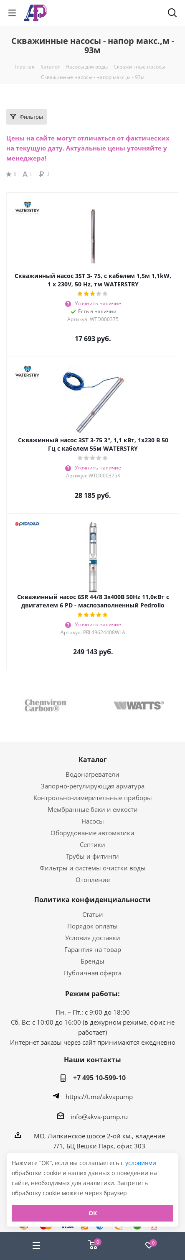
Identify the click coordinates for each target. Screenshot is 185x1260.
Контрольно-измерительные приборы (92, 797)
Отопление (93, 879)
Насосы (92, 821)
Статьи (92, 914)
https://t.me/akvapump (99, 1096)
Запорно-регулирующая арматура (92, 786)
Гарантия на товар (92, 949)
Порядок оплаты (92, 926)
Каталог (93, 759)
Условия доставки (92, 938)
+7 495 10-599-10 (99, 1077)
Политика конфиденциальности (92, 899)
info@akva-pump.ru (99, 1116)
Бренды (92, 961)
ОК (93, 1213)
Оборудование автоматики (92, 833)
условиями (140, 1163)
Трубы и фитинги (92, 856)
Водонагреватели (92, 774)
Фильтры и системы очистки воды (93, 868)
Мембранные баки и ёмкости (93, 809)
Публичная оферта (93, 973)
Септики (92, 844)
